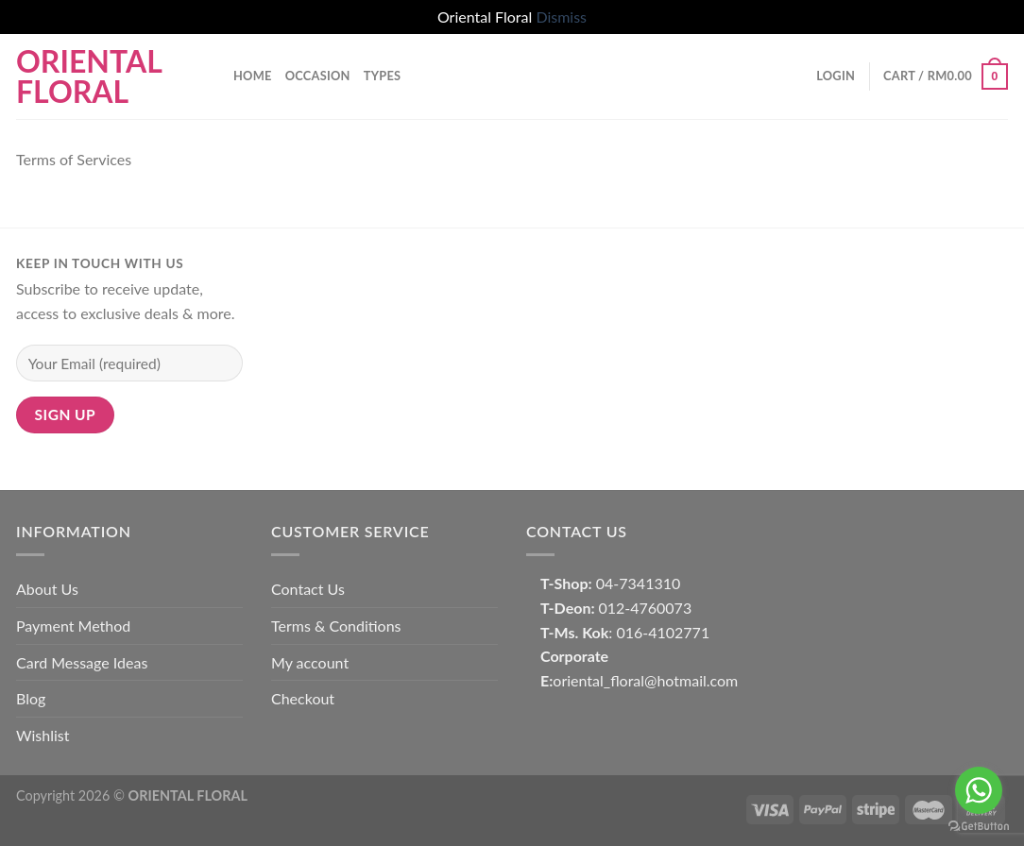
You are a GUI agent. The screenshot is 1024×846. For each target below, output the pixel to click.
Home (252, 75)
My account (310, 662)
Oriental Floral (89, 76)
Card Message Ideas (81, 662)
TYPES (382, 75)
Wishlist (43, 735)
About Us (47, 589)
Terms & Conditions (336, 625)
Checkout (302, 698)
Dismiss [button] (561, 16)
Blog (30, 698)
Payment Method (73, 625)
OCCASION (317, 75)
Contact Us (308, 589)
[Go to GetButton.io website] (978, 827)
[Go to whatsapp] (978, 790)
